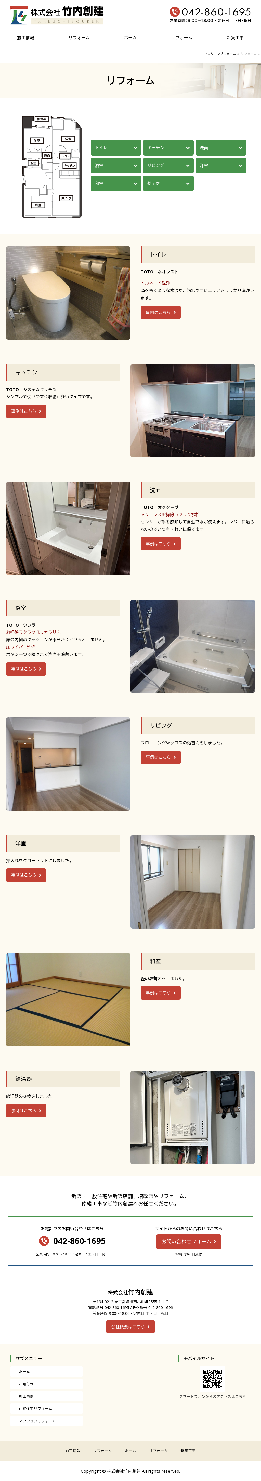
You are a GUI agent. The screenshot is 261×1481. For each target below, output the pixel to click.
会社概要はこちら (128, 1327)
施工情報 (25, 38)
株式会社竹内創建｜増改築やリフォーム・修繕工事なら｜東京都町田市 (57, 15)
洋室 (204, 165)
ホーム (130, 38)
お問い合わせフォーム (186, 1241)
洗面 (204, 147)
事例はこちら (158, 312)
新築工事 (235, 38)
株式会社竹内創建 (124, 1471)
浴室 (99, 165)
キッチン (155, 147)
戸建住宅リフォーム (35, 1408)
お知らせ (26, 1384)
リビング (155, 165)
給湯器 (153, 183)
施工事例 (26, 1396)
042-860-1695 (79, 1241)
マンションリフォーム (220, 53)
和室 (99, 183)
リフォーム (79, 38)
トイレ (101, 147)
